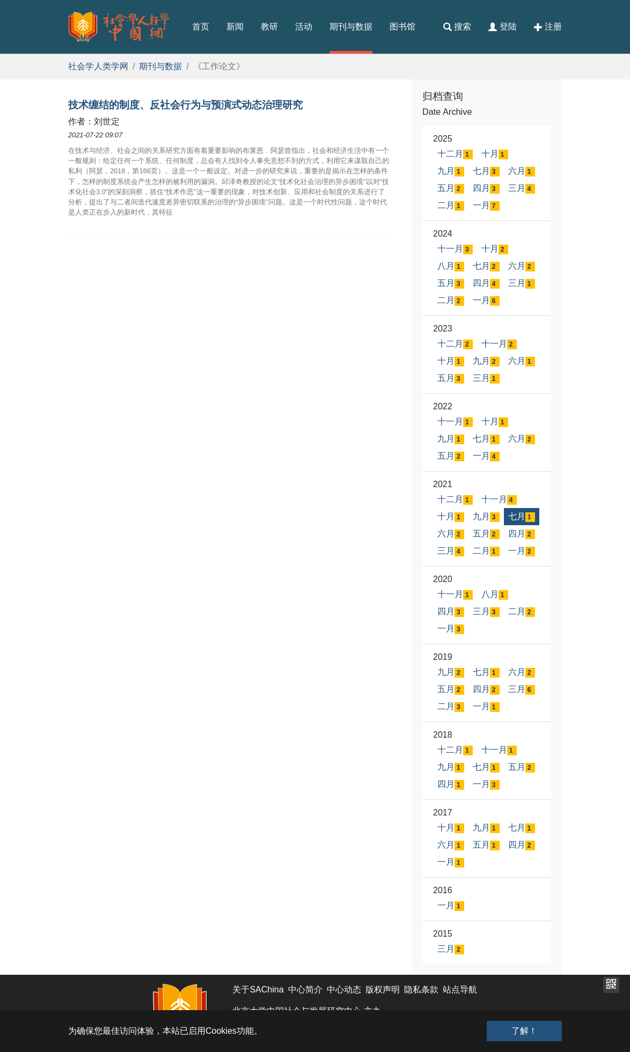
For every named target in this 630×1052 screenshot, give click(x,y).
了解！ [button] (524, 1030)
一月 (486, 206)
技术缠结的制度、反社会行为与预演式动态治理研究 (185, 105)
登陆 (502, 27)
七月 (486, 171)
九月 (450, 171)
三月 (521, 188)
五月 (450, 188)
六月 (521, 171)
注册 (548, 27)
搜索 (457, 27)
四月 (486, 188)
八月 (450, 266)
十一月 (455, 249)
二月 (450, 206)
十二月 (455, 154)
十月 (494, 154)
